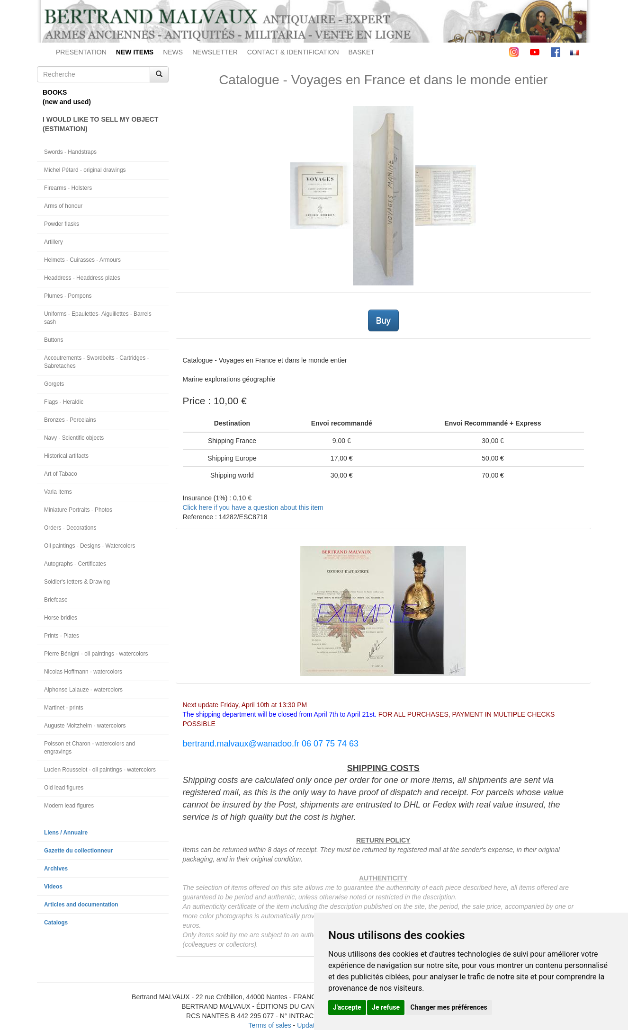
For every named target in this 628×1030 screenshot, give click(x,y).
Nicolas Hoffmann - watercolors (83, 671)
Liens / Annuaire (66, 832)
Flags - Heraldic (63, 402)
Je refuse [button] (386, 1007)
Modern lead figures (69, 805)
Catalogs (56, 922)
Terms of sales (269, 1025)
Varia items (58, 491)
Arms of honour (63, 206)
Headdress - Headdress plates (82, 278)
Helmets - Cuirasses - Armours (82, 260)
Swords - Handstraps (70, 152)
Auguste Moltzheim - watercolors (85, 725)
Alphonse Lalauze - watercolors (83, 689)
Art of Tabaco (60, 474)
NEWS (173, 52)
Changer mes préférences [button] (449, 1007)
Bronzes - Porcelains (70, 420)
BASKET (362, 52)
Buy (383, 320)
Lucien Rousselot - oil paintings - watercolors (100, 769)
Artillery (53, 242)
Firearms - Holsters (68, 188)
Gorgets (54, 384)
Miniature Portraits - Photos (78, 509)
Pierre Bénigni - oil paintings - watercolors (96, 653)
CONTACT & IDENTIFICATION (293, 52)
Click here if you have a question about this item (253, 507)
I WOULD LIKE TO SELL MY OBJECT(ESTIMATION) (100, 124)
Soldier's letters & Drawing (77, 581)
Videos (53, 886)
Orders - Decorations (70, 527)
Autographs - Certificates (75, 563)
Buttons (53, 340)
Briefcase (56, 599)
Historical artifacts (66, 456)
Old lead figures (63, 787)
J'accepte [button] (347, 1007)
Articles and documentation (81, 904)
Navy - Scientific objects (74, 438)
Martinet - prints (63, 707)
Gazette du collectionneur (78, 850)
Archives (56, 868)
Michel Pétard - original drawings (85, 170)
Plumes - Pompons (67, 296)
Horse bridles (60, 617)
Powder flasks (61, 224)
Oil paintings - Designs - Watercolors (89, 545)
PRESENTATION (81, 52)
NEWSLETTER (215, 52)
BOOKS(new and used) (67, 97)
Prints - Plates (61, 635)
